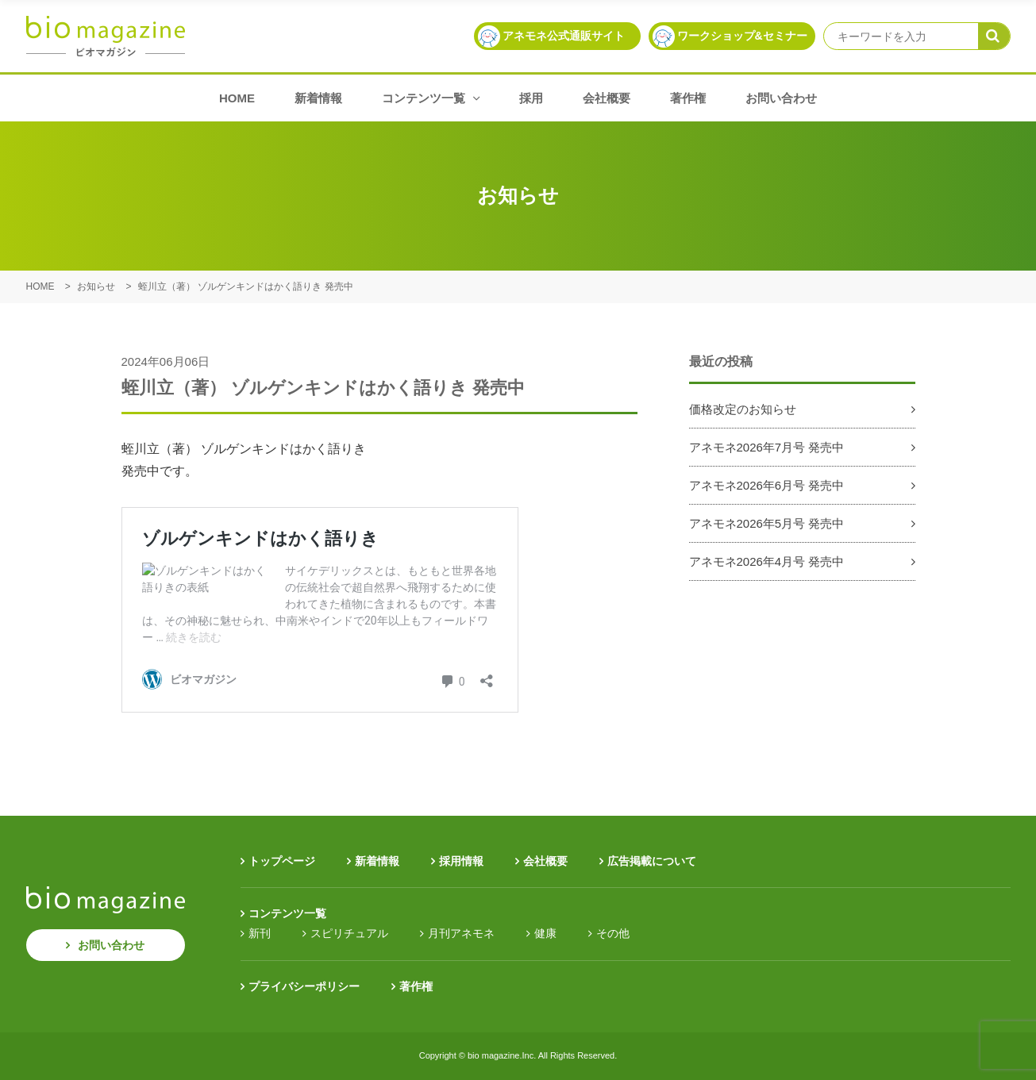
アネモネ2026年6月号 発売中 (767, 485)
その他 (613, 933)
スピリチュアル (349, 933)
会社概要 (606, 98)
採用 (531, 98)
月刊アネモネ (461, 933)
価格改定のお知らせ (742, 409)
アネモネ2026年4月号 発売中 (767, 561)
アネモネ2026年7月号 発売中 (767, 447)
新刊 (259, 933)
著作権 (688, 98)
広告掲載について (651, 861)
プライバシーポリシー (304, 986)
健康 (545, 933)
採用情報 (461, 861)
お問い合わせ (781, 98)
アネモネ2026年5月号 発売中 (767, 523)
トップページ (281, 861)
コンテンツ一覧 (430, 98)
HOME (237, 98)
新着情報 (318, 98)
